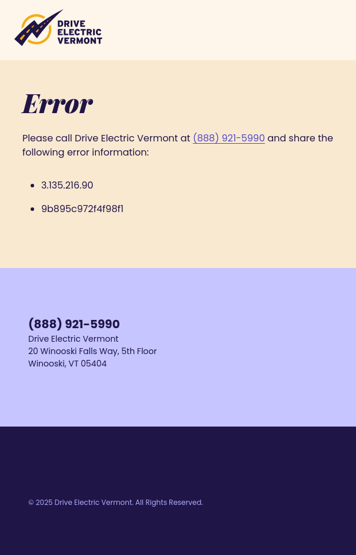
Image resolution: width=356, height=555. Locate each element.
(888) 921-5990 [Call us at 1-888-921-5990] (74, 324)
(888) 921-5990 (229, 138)
